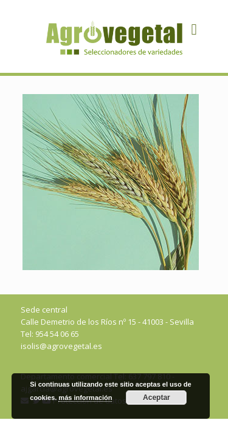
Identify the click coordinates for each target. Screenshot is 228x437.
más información (85, 397)
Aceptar (156, 397)
